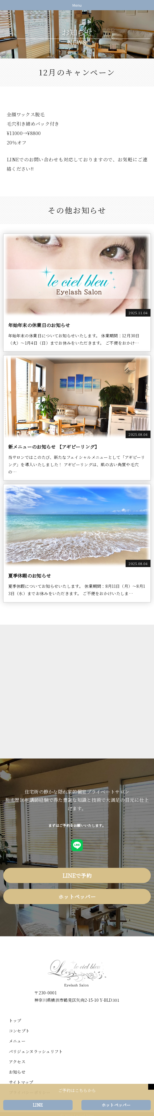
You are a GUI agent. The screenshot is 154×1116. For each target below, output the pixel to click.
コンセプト (19, 1031)
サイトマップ (21, 1082)
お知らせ (17, 1072)
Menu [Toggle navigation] (77, 5)
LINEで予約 (77, 875)
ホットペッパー (77, 896)
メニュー (17, 1041)
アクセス (17, 1062)
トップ (15, 1020)
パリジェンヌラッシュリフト (36, 1051)
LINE (38, 1105)
